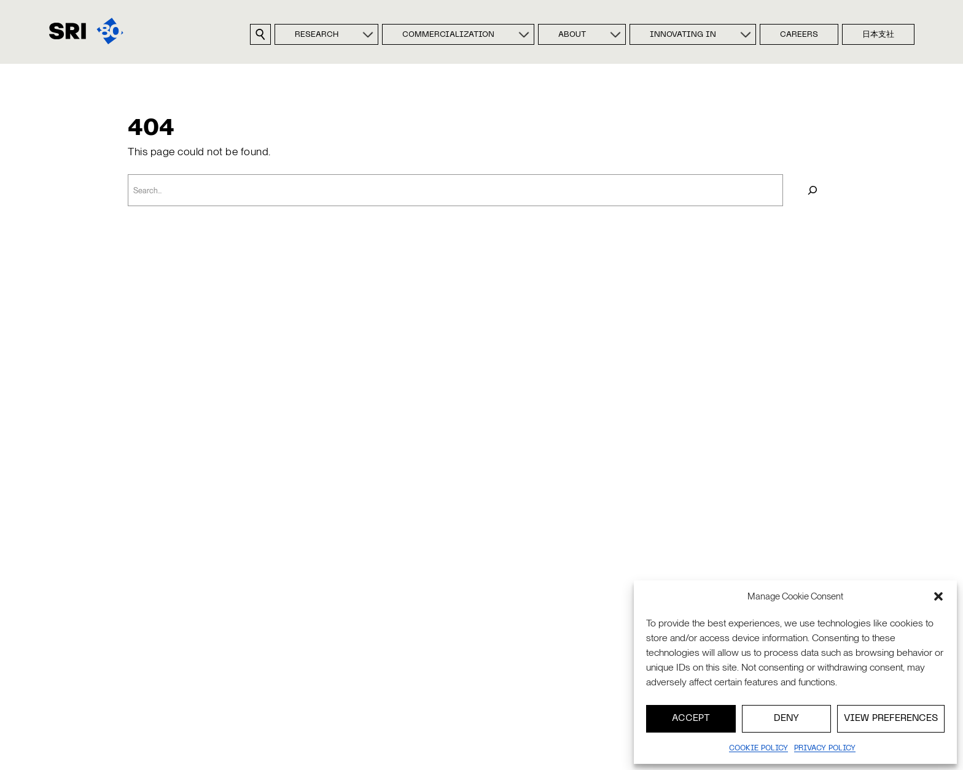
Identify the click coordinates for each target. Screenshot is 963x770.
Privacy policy (825, 748)
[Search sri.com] (260, 34)
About (572, 35)
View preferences (891, 718)
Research (316, 35)
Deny (786, 718)
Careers (799, 35)
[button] (938, 596)
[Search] (812, 190)
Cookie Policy (758, 748)
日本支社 (878, 35)
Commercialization (448, 35)
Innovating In (683, 35)
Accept (691, 718)
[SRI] (86, 31)
